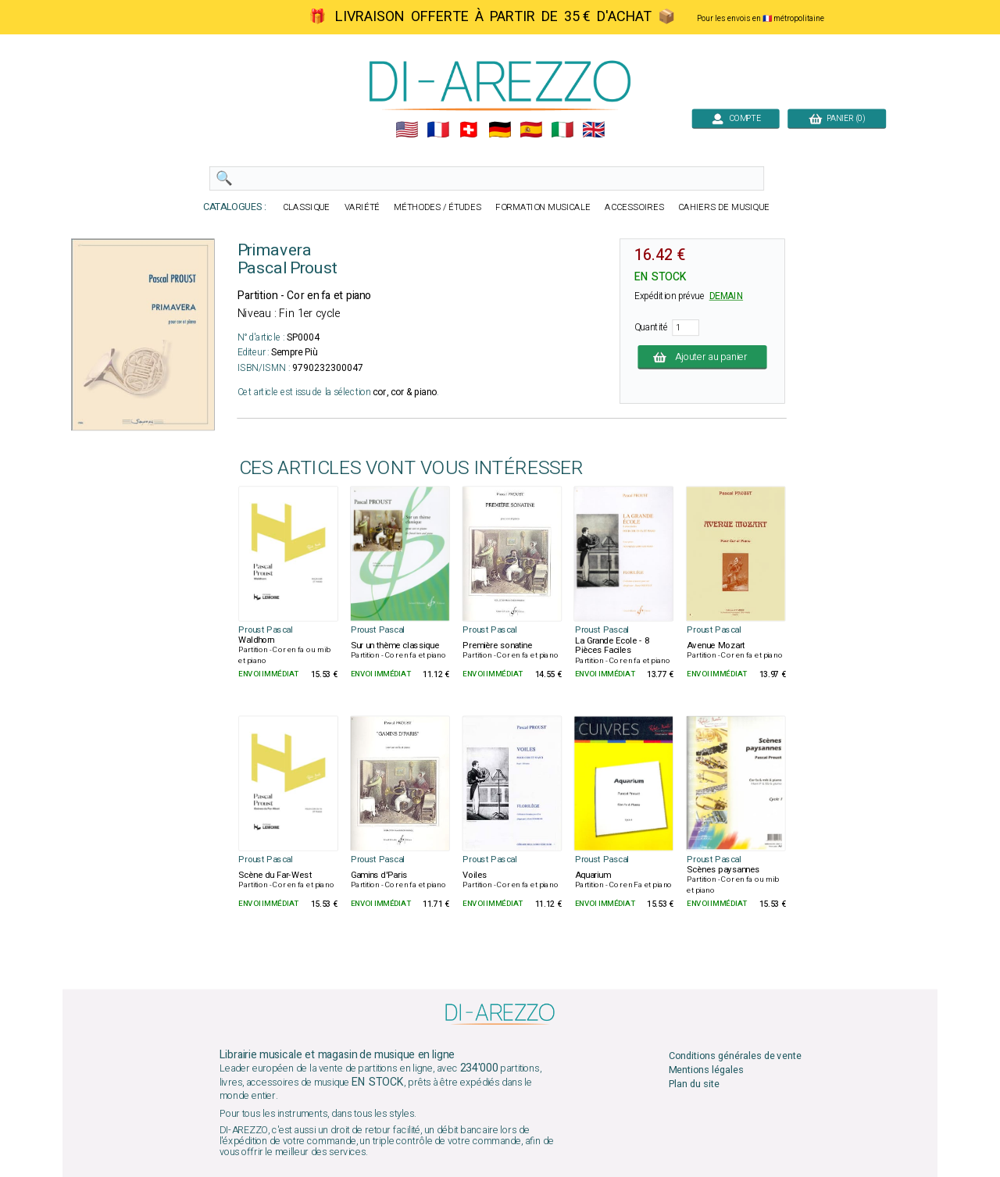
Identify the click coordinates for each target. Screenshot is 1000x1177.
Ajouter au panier (702, 356)
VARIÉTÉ (362, 207)
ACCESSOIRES (634, 207)
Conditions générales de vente (735, 1055)
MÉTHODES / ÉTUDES (437, 207)
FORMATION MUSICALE (543, 207)
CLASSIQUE (306, 207)
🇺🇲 (406, 130)
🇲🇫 (438, 130)
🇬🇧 (593, 130)
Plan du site (694, 1084)
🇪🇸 (531, 130)
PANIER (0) (837, 118)
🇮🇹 (562, 130)
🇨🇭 (468, 130)
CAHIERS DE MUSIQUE (724, 207)
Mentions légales (706, 1069)
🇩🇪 (499, 130)
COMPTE (735, 118)
